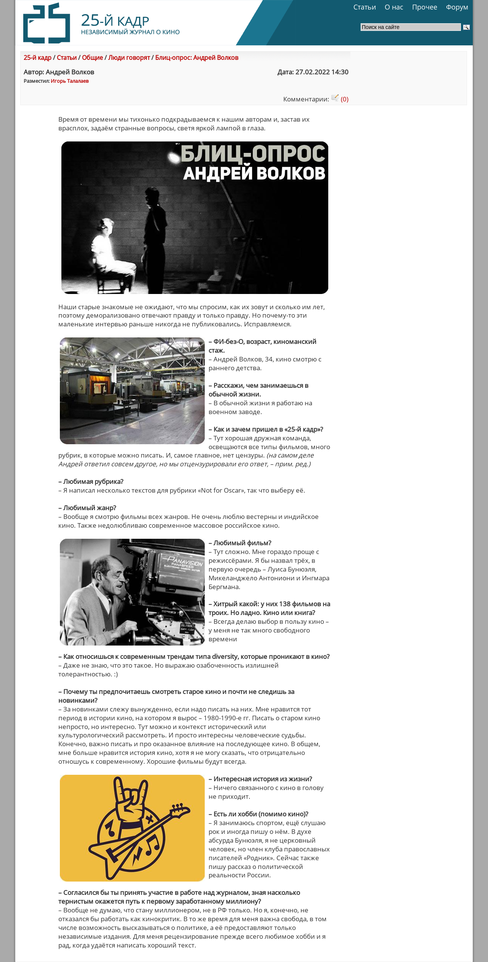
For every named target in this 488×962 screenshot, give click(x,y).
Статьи (364, 6)
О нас (394, 6)
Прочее (424, 6)
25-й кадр (37, 57)
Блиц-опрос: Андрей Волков (196, 57)
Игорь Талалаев (69, 80)
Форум (457, 6)
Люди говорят (129, 57)
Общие (92, 57)
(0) (339, 99)
